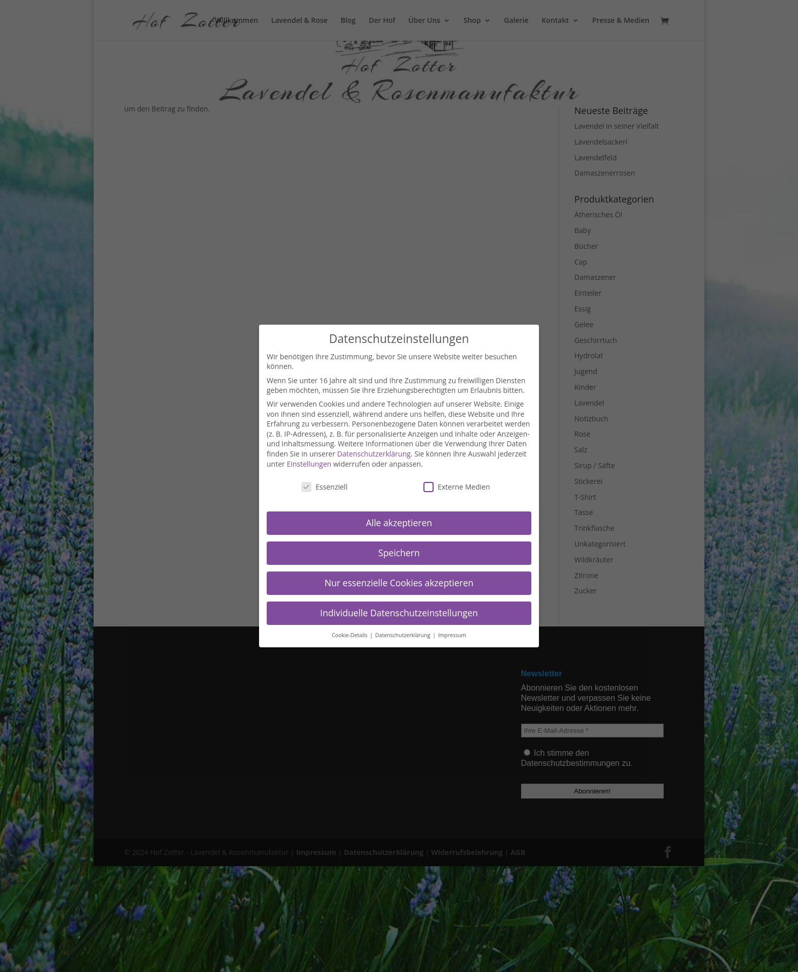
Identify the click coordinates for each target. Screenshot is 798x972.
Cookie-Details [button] (350, 635)
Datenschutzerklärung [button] (403, 635)
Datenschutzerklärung (374, 454)
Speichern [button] (398, 553)
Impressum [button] (452, 635)
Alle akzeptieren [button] (399, 523)
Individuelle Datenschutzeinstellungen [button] (399, 613)
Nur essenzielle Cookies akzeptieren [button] (399, 583)
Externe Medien (456, 487)
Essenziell (324, 487)
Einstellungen (309, 464)
